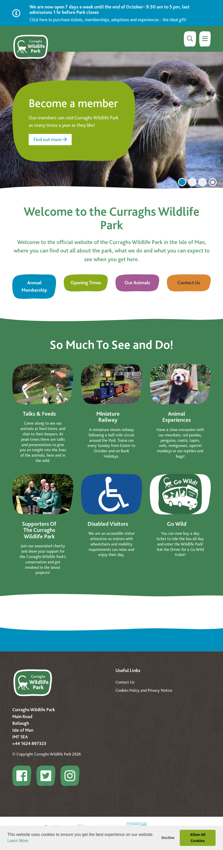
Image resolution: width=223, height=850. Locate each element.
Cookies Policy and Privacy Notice (143, 690)
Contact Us (188, 283)
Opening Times (85, 283)
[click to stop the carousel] (213, 182)
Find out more (50, 139)
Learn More (17, 840)
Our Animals (137, 283)
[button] (30, 841)
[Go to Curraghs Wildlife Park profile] (23, 775)
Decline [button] (167, 838)
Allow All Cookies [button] (197, 838)
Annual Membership (34, 286)
